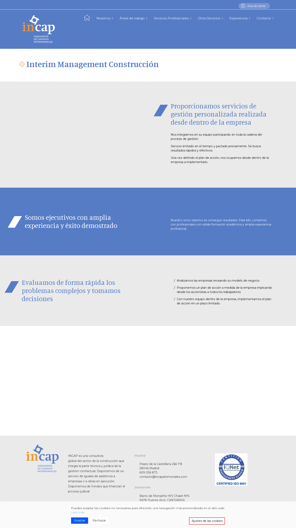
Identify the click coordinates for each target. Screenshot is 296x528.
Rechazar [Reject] (99, 520)
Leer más (77, 512)
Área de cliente (255, 6)
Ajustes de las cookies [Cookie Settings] (207, 521)
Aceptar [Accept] (79, 520)
